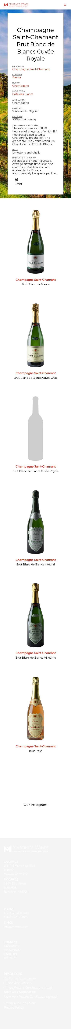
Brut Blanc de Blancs (35, 284)
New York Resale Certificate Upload (30, 996)
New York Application (20, 992)
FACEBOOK (11, 946)
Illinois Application (17, 983)
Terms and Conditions (20, 1003)
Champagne (20, 85)
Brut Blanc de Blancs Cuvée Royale (35, 471)
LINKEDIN (10, 954)
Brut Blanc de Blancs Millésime (35, 657)
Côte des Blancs (22, 94)
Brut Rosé (35, 751)
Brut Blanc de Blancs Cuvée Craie (35, 377)
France (16, 77)
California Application (20, 978)
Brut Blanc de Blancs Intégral (35, 564)
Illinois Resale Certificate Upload (28, 987)
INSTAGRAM (12, 950)
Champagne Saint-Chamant (35, 33)
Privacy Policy (14, 1007)
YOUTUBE (10, 958)
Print (19, 184)
